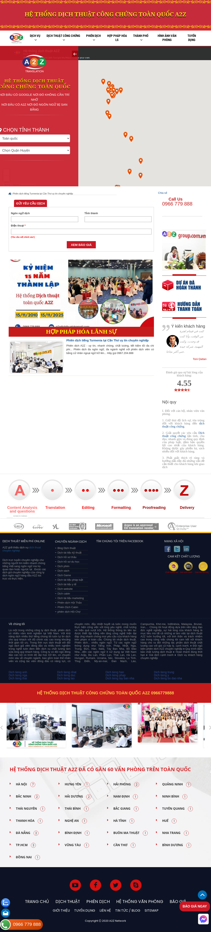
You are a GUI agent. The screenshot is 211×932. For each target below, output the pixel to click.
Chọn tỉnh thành (36, 128)
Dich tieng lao (66, 678)
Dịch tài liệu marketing (70, 598)
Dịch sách (63, 570)
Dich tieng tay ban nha (120, 678)
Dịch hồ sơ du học (68, 561)
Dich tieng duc (66, 675)
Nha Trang (175, 833)
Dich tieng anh (18, 672)
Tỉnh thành (91, 213)
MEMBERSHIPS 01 (18, 526)
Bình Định (77, 833)
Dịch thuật (67, 901)
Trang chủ (37, 901)
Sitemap (151, 910)
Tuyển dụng (192, 38)
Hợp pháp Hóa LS (117, 38)
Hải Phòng (126, 784)
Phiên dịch (93, 38)
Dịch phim (63, 566)
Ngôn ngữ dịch (20, 213)
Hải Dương (78, 796)
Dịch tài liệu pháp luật (70, 579)
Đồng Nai (28, 857)
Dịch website (65, 588)
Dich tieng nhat (66, 672)
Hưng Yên (77, 784)
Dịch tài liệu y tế (66, 584)
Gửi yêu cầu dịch (30, 203)
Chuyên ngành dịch (71, 541)
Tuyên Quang (177, 808)
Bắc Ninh (27, 796)
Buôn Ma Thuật (130, 833)
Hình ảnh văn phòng (167, 38)
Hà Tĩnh (123, 821)
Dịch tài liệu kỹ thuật (69, 552)
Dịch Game (64, 575)
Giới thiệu (61, 910)
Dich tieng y (161, 675)
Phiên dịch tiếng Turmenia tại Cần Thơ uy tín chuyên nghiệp (43, 193)
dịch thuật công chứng (183, 425)
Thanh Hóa (29, 821)
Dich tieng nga (18, 675)
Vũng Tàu (77, 845)
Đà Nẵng (27, 833)
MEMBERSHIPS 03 (56, 526)
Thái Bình (77, 808)
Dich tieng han (115, 672)
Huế (169, 821)
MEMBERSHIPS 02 (38, 526)
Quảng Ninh (176, 784)
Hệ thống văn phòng (139, 901)
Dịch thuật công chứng (63, 38)
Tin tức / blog (127, 910)
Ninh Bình (174, 796)
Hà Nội (25, 784)
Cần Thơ (124, 845)
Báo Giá (178, 901)
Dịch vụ (35, 38)
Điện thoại (18, 225)
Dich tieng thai (18, 678)
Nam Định (125, 796)
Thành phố (140, 38)
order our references (185, 307)
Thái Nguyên (30, 808)
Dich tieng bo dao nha (168, 678)
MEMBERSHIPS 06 (140, 526)
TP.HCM (26, 845)
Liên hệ (105, 910)
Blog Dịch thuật (66, 548)
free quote (181, 288)
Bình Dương (176, 845)
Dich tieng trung (164, 672)
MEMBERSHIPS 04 (78, 526)
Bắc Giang (126, 808)
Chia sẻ (162, 192)
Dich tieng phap (115, 675)
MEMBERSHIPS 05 (104, 526)
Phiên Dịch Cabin (67, 607)
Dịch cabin (63, 593)
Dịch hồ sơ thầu (66, 557)
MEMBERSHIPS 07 (183, 526)
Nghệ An (76, 821)
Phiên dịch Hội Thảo (69, 602)
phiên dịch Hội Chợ (69, 611)
